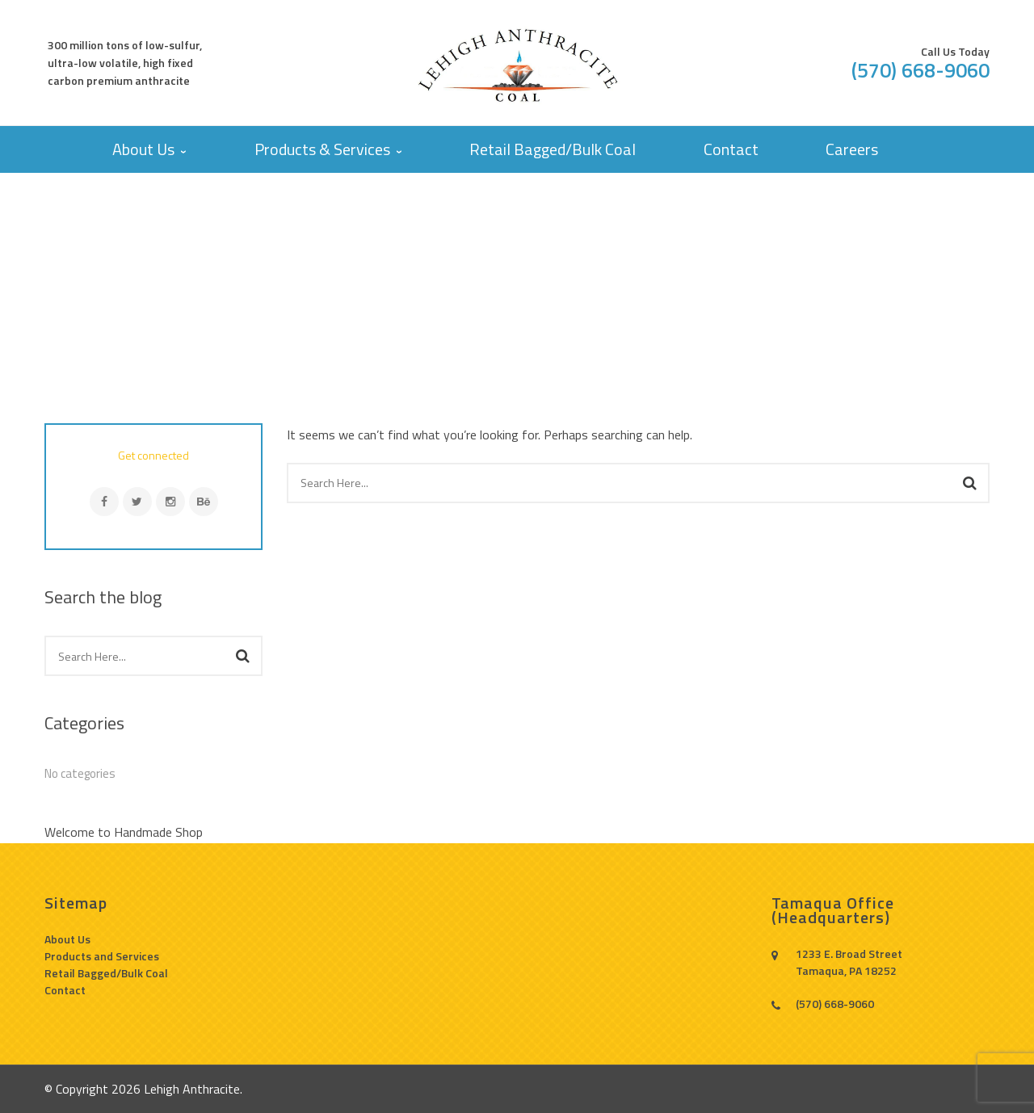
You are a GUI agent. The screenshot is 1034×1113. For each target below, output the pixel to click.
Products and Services (101, 955)
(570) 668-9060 (920, 70)
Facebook (104, 501)
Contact (65, 989)
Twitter (137, 501)
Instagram (170, 501)
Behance (203, 501)
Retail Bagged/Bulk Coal (106, 972)
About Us (67, 938)
